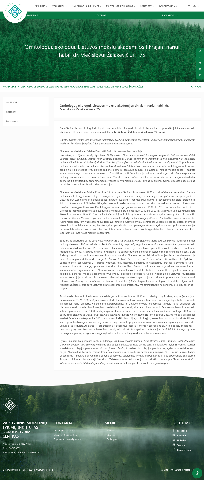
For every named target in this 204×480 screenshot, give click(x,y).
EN (199, 6)
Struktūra (58, 6)
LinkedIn (179, 440)
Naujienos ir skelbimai (85, 6)
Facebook (180, 430)
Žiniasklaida (12, 121)
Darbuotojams (168, 6)
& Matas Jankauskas (191, 469)
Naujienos (11, 102)
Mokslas (111, 430)
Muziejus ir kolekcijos (119, 6)
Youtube (179, 445)
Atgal (196, 86)
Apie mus (40, 6)
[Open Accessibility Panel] (197, 473)
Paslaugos (112, 439)
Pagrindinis (9, 86)
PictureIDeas (175, 469)
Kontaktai (146, 6)
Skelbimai (10, 112)
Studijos (111, 434)
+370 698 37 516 (68, 434)
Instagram (180, 435)
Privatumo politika (44, 469)
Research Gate (182, 449)
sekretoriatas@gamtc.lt (70, 439)
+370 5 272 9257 (66, 430)
